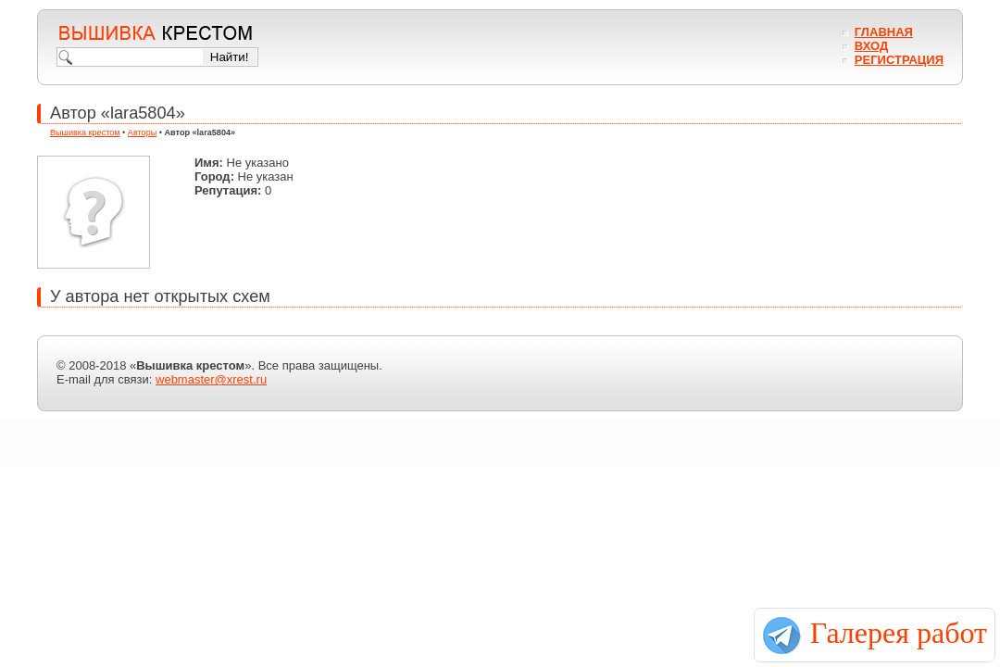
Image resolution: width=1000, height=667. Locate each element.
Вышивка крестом (85, 132)
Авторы (142, 132)
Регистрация (899, 60)
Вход (871, 46)
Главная (884, 32)
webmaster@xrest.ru (211, 379)
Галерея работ (898, 632)
